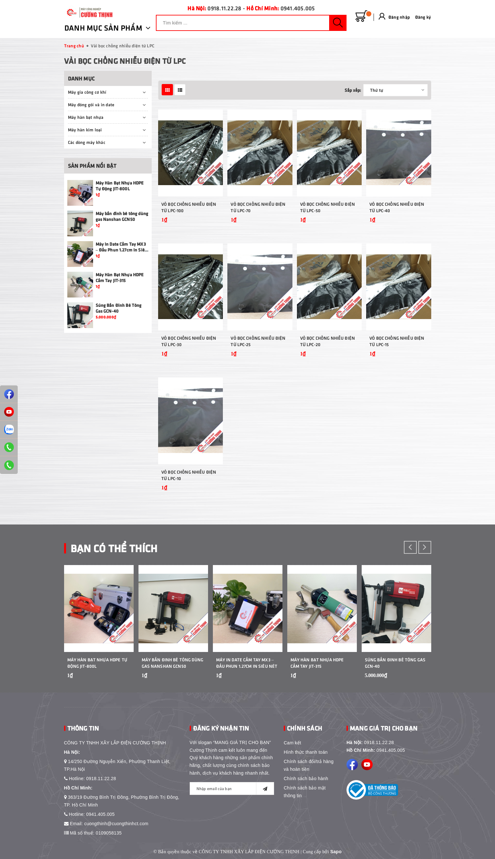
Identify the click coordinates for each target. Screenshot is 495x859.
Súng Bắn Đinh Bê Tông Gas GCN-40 (395, 663)
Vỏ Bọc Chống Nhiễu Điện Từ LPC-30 (188, 341)
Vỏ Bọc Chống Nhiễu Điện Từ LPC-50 (327, 207)
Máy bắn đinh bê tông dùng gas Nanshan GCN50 (122, 216)
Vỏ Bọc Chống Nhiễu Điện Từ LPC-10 (188, 475)
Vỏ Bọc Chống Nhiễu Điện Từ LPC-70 (258, 207)
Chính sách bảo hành (306, 778)
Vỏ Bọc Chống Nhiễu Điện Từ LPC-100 (188, 207)
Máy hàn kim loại (85, 129)
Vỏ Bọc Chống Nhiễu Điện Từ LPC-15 (396, 341)
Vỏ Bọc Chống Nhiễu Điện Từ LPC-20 (327, 341)
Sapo (336, 851)
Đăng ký (423, 17)
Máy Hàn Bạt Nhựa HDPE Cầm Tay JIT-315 (120, 277)
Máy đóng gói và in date (91, 104)
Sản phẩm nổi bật (92, 165)
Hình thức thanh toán (306, 752)
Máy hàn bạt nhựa (86, 117)
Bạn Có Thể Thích (114, 547)
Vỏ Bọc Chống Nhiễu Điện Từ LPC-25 (258, 341)
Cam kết (292, 742)
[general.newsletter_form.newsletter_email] (232, 788)
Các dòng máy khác (86, 142)
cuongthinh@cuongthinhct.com (116, 823)
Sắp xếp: (353, 90)
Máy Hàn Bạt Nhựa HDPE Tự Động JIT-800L (120, 185)
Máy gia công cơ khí (87, 92)
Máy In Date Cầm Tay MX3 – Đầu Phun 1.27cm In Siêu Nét (122, 249)
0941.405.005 (298, 8)
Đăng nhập (399, 17)
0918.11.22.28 (224, 8)
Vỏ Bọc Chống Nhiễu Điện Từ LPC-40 (396, 207)
